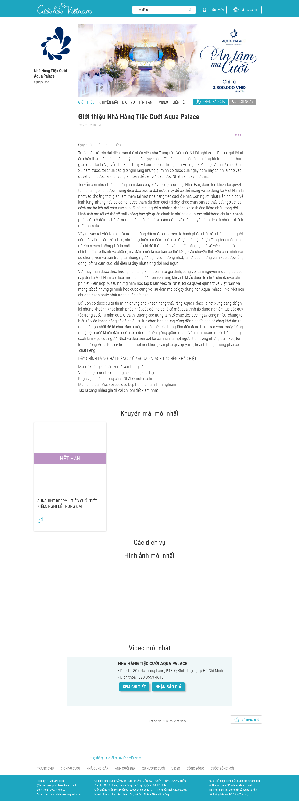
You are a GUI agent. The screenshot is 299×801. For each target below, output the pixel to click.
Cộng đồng (195, 768)
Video (163, 102)
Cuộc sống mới (222, 768)
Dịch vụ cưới (70, 768)
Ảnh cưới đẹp (125, 768)
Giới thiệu (86, 102)
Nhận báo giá (213, 101)
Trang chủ (45, 768)
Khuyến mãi (108, 102)
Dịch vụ (128, 102)
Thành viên (217, 10)
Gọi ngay (242, 102)
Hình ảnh (147, 102)
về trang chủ (250, 10)
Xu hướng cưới (153, 768)
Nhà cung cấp (97, 768)
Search (161, 10)
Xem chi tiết (134, 686)
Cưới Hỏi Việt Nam (64, 8)
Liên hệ (178, 102)
